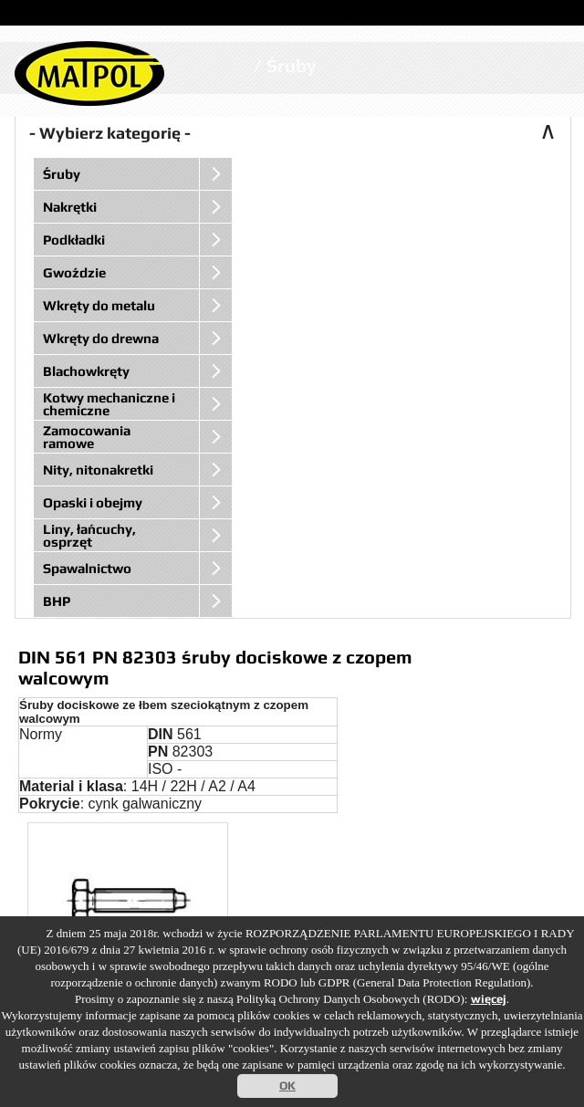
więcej (488, 999)
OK (287, 1085)
